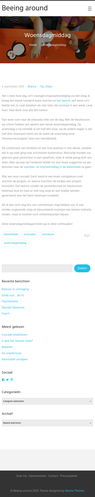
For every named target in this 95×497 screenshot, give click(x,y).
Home (33, 45)
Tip (42, 86)
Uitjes (48, 86)
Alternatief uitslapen (15, 359)
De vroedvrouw (11, 353)
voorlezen (48, 234)
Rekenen (7, 347)
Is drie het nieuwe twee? (17, 341)
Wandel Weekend (13, 307)
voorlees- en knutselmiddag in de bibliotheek (52, 167)
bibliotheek (11, 234)
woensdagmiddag (15, 243)
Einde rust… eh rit (13, 295)
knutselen (30, 234)
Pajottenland (10, 301)
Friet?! (6, 313)
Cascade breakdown (14, 334)
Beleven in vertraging (15, 289)
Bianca (32, 86)
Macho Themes (74, 491)
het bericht (64, 100)
